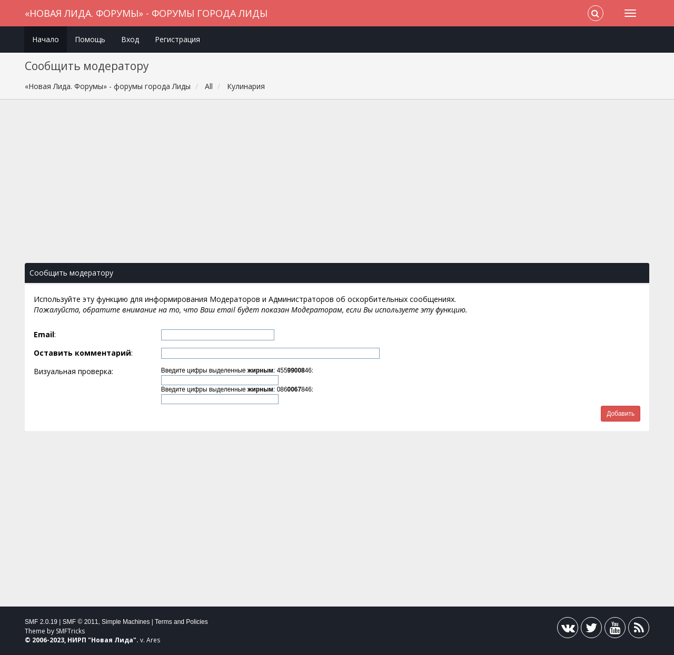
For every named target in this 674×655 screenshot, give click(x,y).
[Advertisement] (337, 186)
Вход (130, 39)
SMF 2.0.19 (41, 621)
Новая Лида (112, 640)
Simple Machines (126, 621)
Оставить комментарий (82, 353)
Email (44, 334)
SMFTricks (70, 631)
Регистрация (177, 39)
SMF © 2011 (80, 621)
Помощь (90, 39)
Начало (45, 39)
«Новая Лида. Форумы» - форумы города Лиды (146, 13)
